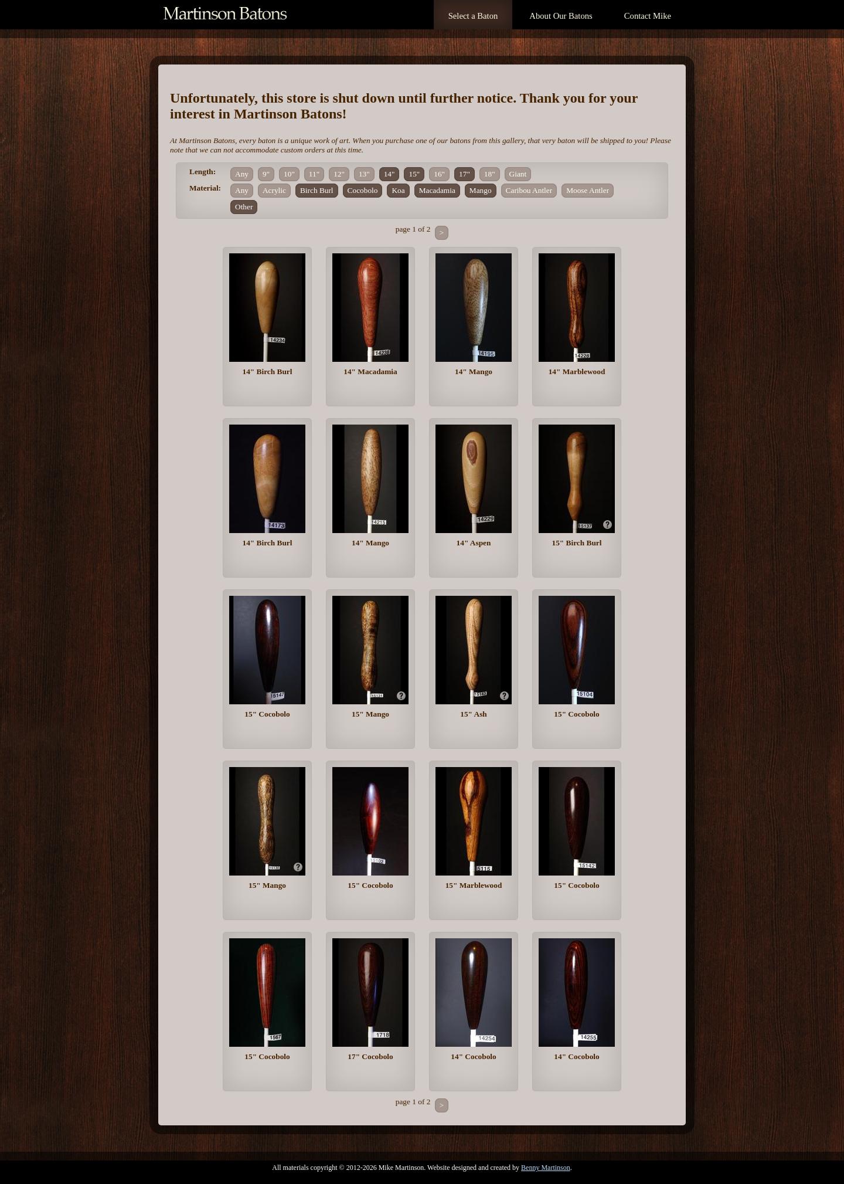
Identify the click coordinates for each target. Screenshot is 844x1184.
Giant (518, 173)
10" (289, 173)
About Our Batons (560, 16)
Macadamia (437, 190)
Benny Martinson (545, 1167)
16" (439, 173)
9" (266, 173)
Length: (202, 171)
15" (414, 173)
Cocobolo (363, 190)
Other (244, 206)
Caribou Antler (529, 190)
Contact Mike (647, 16)
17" (464, 173)
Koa (398, 190)
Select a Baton (473, 16)
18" (489, 173)
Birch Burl (316, 190)
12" (339, 173)
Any (242, 173)
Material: (205, 188)
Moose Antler (587, 190)
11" (314, 173)
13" (364, 173)
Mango (480, 190)
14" (389, 173)
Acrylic (274, 190)
